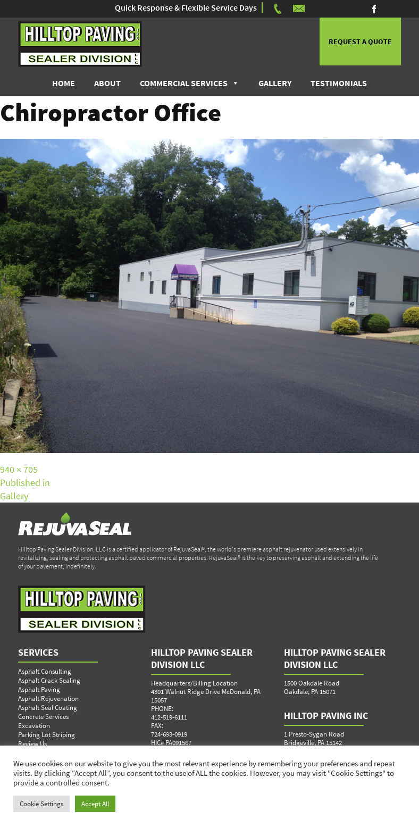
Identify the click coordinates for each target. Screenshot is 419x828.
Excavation (34, 725)
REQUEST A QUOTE (360, 41)
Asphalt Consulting (44, 671)
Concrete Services (43, 716)
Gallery (274, 83)
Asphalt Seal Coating (47, 707)
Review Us (32, 743)
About (107, 83)
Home (63, 83)
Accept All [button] (95, 803)
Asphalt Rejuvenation (48, 698)
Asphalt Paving (39, 689)
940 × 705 (19, 469)
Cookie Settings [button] (41, 803)
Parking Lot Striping (46, 734)
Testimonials (339, 83)
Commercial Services (184, 83)
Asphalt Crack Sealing (49, 680)
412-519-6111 (169, 717)
